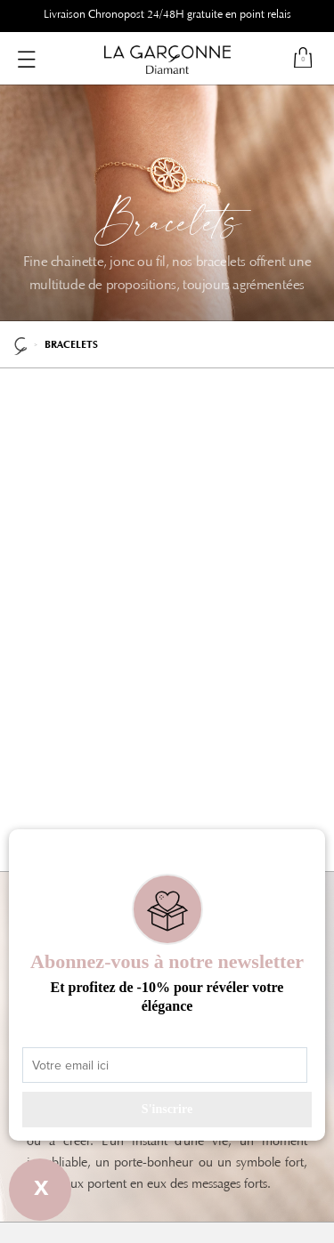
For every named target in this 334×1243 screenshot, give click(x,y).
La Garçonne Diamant (20, 344)
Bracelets (71, 345)
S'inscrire (167, 1109)
